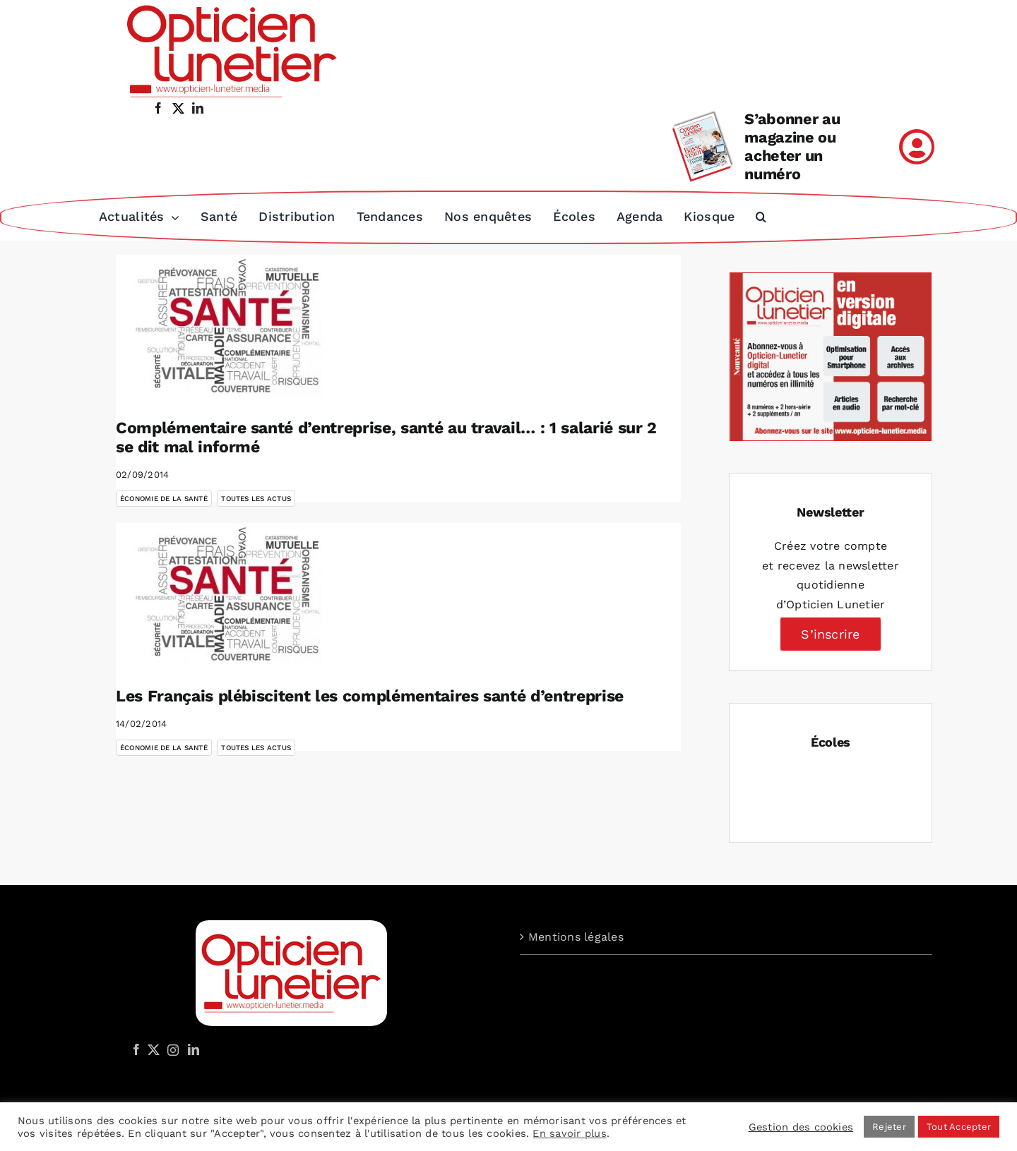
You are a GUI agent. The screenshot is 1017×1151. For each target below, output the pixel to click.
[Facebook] (136, 1048)
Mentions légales (576, 935)
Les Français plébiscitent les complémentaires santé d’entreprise (370, 694)
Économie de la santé (164, 497)
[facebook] (158, 108)
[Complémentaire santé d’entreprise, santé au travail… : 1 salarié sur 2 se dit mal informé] (229, 324)
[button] (761, 216)
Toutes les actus (256, 497)
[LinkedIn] (193, 1048)
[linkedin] (197, 108)
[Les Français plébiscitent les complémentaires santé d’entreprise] (229, 593)
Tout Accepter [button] (959, 1126)
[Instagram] (171, 1048)
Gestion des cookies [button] (801, 1127)
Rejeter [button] (889, 1126)
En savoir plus (569, 1133)
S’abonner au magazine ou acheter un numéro (792, 146)
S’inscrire (830, 632)
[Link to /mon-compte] (916, 146)
